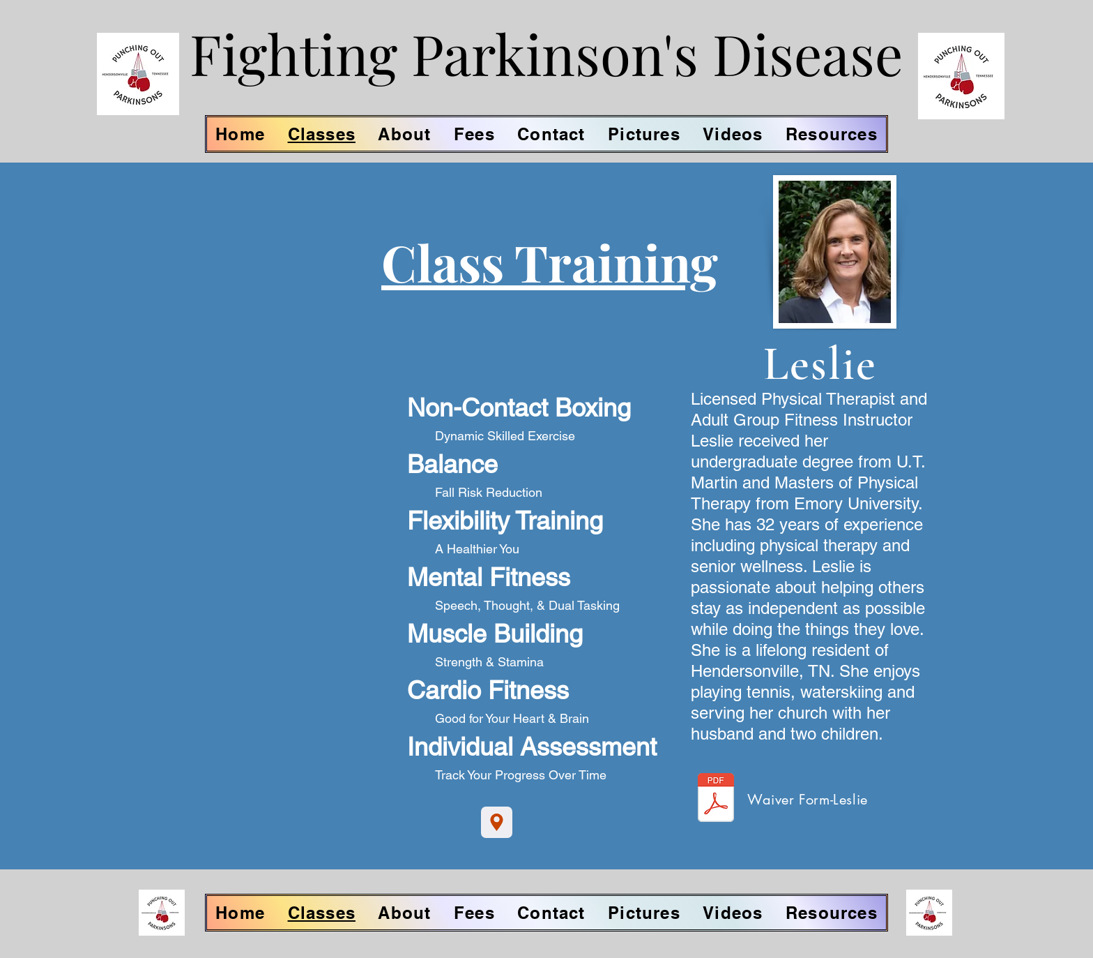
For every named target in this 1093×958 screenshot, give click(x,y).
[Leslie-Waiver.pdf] (715, 799)
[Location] (496, 822)
